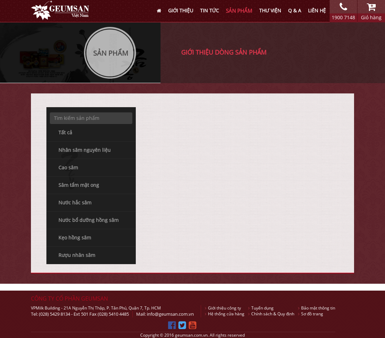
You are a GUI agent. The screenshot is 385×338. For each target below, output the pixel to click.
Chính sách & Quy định (271, 314)
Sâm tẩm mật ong (78, 185)
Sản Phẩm (110, 53)
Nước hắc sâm (74, 202)
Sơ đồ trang (310, 314)
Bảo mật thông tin (316, 308)
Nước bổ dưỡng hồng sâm (88, 220)
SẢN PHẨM (239, 10)
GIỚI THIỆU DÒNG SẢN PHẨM (223, 52)
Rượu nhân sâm (76, 255)
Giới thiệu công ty (223, 308)
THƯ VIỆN (270, 10)
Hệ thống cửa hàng (224, 314)
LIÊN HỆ (317, 10)
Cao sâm (68, 167)
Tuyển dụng (261, 308)
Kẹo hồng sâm (74, 237)
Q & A (294, 10)
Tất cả (65, 132)
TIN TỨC (209, 10)
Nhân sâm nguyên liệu (84, 150)
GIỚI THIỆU (180, 10)
